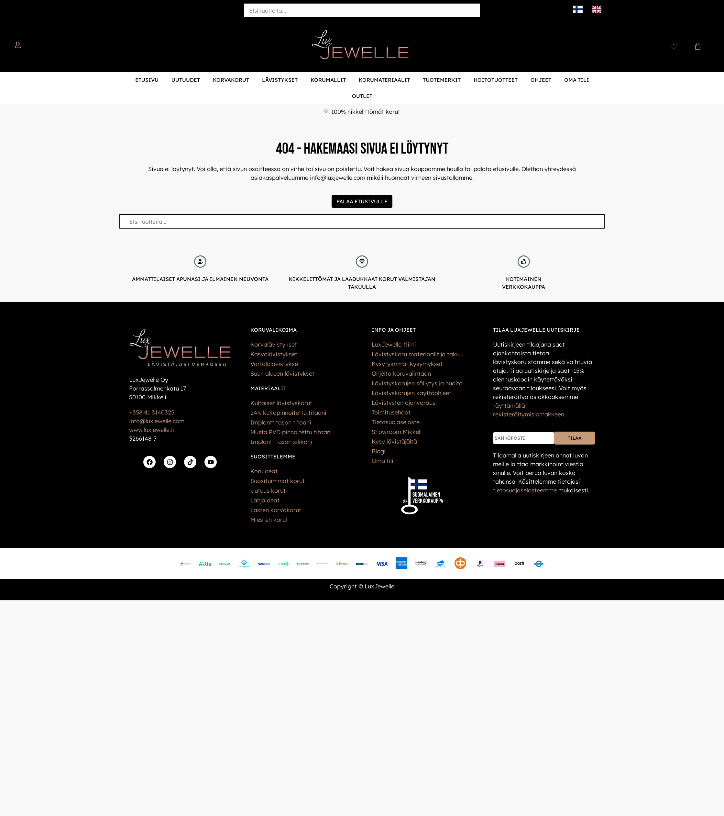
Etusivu (147, 80)
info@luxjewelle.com (156, 421)
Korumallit (328, 80)
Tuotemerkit (442, 80)
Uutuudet (185, 80)
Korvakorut (231, 80)
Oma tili (576, 80)
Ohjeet (541, 80)
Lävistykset (280, 80)
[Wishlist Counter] (673, 46)
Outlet (362, 96)
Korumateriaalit (384, 80)
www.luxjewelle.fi (151, 430)
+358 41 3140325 (151, 412)
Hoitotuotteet (496, 80)
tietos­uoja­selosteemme (525, 490)
